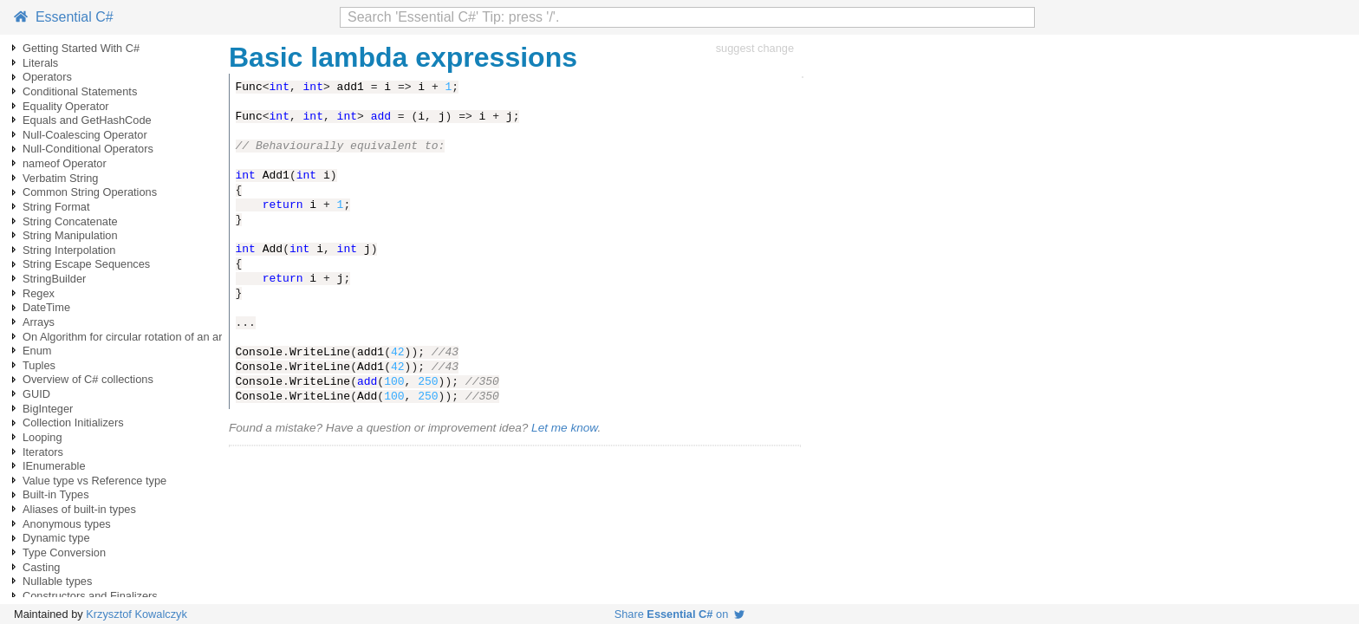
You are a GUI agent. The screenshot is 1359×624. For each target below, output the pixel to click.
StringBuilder (54, 278)
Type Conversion (64, 552)
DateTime (46, 307)
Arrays (39, 321)
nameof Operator (65, 163)
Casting (41, 567)
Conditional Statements (80, 91)
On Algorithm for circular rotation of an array (130, 336)
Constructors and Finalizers (90, 595)
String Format (56, 206)
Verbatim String (61, 178)
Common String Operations (90, 191)
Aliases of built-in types (79, 509)
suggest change (755, 48)
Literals (40, 62)
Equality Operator (66, 106)
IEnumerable (54, 465)
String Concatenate (70, 221)
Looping (42, 437)
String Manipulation (70, 235)
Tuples (39, 365)
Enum (37, 350)
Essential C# (64, 17)
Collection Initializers (73, 422)
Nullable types (57, 581)
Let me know (564, 427)
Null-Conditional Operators (88, 148)
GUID (36, 393)
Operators (47, 76)
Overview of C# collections (88, 379)
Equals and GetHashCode (87, 120)
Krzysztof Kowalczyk (136, 614)
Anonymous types (67, 523)
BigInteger (48, 408)
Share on (679, 614)
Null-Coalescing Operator (85, 134)
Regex (39, 293)
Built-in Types (56, 494)
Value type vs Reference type (94, 480)
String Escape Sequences (86, 263)
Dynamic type (56, 537)
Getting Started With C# (81, 48)
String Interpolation (69, 250)
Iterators (43, 451)
